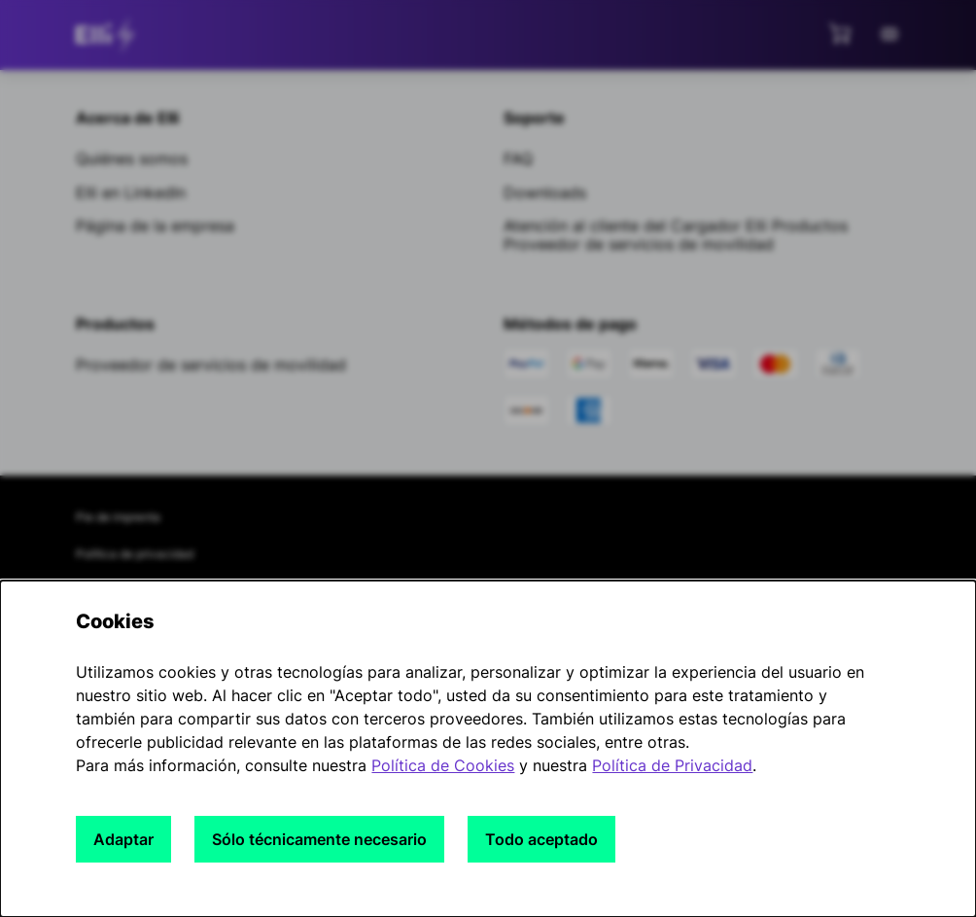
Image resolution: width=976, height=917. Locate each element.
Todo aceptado (541, 839)
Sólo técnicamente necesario (319, 839)
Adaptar (123, 839)
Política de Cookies (442, 765)
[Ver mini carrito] (840, 33)
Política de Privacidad (672, 765)
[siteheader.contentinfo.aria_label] (109, 35)
